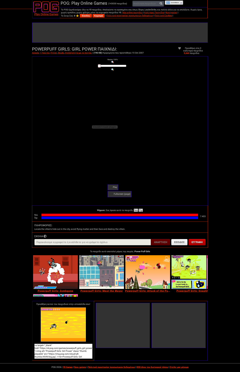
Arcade (35, 53)
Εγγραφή (98, 16)
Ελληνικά (172, 2)
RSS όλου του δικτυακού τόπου (152, 367)
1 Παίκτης (45, 53)
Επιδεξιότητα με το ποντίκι (78, 53)
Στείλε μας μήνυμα (179, 367)
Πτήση (54, 53)
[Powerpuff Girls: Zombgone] (55, 272)
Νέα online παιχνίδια (132, 12)
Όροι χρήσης (80, 367)
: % (112, 60)
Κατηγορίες (171, 12)
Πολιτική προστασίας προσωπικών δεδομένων (130, 15)
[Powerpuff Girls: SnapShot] (193, 272)
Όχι (141, 210)
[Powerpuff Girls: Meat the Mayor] (101, 272)
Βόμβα (61, 53)
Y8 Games (67, 367)
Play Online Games (46, 14)
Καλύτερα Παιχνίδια (154, 12)
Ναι (136, 210)
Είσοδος (86, 16)
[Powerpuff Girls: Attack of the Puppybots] (147, 272)
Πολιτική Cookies (163, 15)
